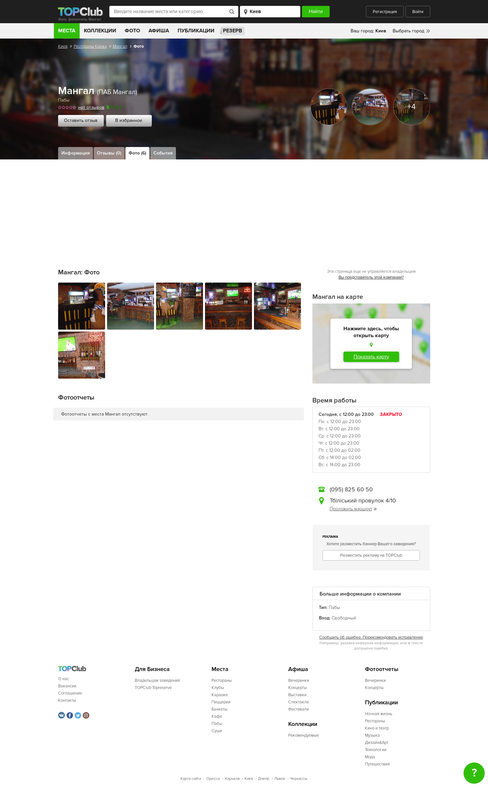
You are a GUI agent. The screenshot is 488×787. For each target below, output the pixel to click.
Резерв (232, 30)
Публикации (196, 30)
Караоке (220, 694)
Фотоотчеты (382, 669)
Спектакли (298, 702)
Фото (132, 30)
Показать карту (371, 356)
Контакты (67, 700)
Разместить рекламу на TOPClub (371, 555)
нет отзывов (91, 107)
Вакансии (67, 686)
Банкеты (220, 709)
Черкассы (298, 778)
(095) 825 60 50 (351, 489)
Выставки (297, 694)
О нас (63, 678)
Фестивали (298, 709)
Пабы (64, 100)
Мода (370, 757)
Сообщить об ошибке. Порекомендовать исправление (371, 637)
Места (66, 30)
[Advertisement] (244, 208)
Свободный (344, 618)
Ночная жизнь (378, 713)
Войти (417, 11)
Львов (279, 778)
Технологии (375, 749)
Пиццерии (221, 702)
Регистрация (385, 11)
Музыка (372, 735)
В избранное (128, 120)
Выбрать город (408, 31)
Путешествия (377, 764)
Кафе (217, 716)
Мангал (120, 46)
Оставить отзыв (81, 120)
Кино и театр (377, 728)
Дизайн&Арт (376, 742)
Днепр (263, 778)
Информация (75, 153)
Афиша (159, 30)
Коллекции (100, 30)
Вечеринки (298, 680)
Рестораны (222, 680)
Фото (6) (137, 153)
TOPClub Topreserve (153, 687)
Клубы (218, 687)
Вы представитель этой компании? (371, 277)
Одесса (213, 778)
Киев (63, 46)
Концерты (297, 687)
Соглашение (70, 693)
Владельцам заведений (157, 680)
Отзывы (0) (109, 153)
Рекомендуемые (303, 735)
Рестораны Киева (90, 46)
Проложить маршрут (353, 509)
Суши (217, 730)
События (163, 153)
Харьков (232, 778)
